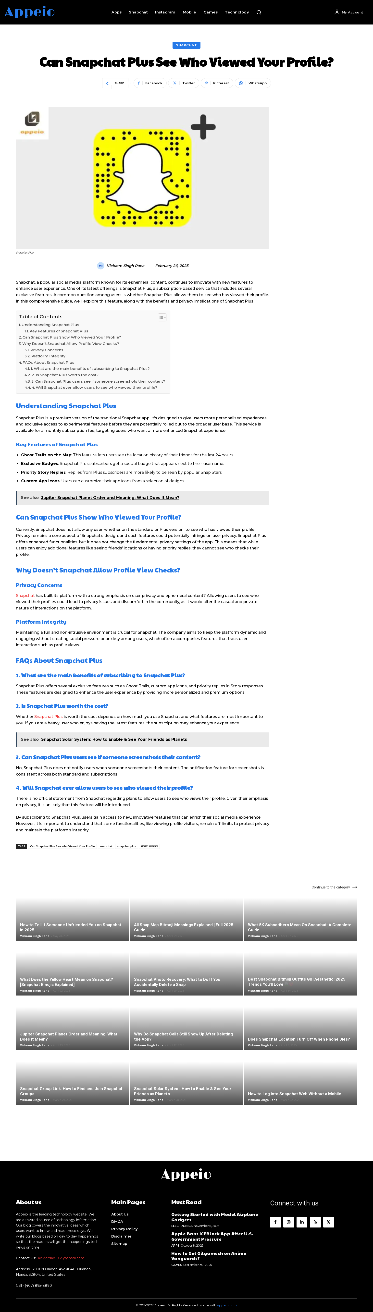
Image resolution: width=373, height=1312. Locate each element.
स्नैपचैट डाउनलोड (149, 846)
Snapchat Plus (48, 716)
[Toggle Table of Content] (159, 317)
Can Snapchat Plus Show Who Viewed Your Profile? (72, 337)
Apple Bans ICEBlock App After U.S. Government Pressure (212, 1236)
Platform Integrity (48, 356)
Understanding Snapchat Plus (50, 324)
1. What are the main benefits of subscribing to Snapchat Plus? (90, 368)
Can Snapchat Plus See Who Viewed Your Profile (62, 846)
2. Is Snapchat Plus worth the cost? (65, 375)
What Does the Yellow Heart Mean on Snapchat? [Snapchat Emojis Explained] (66, 982)
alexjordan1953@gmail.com (61, 1258)
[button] (259, 12)
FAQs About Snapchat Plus (48, 362)
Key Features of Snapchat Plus (59, 331)
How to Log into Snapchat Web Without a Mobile (294, 1093)
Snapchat (186, 45)
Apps (175, 1245)
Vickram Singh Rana (125, 266)
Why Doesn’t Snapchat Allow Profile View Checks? (70, 343)
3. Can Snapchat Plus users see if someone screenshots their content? (98, 381)
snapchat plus (126, 846)
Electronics (182, 1226)
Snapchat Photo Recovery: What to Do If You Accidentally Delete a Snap (177, 982)
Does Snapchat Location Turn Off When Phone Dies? (299, 1039)
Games (176, 1265)
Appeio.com (227, 1305)
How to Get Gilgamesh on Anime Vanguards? (209, 1256)
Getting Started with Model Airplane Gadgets (214, 1217)
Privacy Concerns (46, 350)
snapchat (106, 846)
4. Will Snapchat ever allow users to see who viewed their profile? (94, 387)
